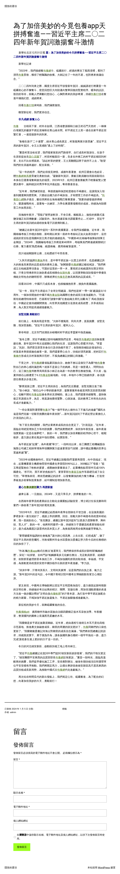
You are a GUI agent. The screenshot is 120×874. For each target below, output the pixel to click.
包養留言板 (75, 471)
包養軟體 (55, 593)
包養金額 (55, 294)
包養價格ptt (22, 611)
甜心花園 (34, 156)
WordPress (104, 867)
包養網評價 (87, 339)
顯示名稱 (19, 792)
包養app (32, 550)
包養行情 (96, 94)
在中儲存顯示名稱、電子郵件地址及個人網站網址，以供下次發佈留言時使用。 (61, 836)
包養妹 (39, 260)
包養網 (47, 70)
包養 (21, 74)
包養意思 (62, 276)
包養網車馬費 (23, 175)
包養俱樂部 (30, 487)
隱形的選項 (11, 6)
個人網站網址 (20, 820)
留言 (16, 759)
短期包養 (65, 272)
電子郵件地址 (21, 806)
